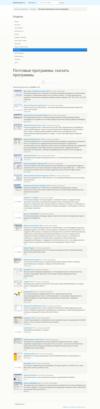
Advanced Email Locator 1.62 (34, 125)
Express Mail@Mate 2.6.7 (32, 383)
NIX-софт (17, 25)
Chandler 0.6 (28, 270)
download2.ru (19, 2)
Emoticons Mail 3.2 (30, 354)
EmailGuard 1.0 (29, 328)
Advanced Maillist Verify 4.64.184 (35, 164)
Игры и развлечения (21, 47)
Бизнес (17, 34)
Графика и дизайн (20, 37)
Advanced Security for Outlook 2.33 (36, 186)
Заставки (17, 44)
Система (17, 59)
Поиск (62, 3)
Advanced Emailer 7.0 (31, 155)
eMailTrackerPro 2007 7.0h (33, 340)
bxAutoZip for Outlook (32, 260)
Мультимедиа (19, 53)
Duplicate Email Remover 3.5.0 (34, 306)
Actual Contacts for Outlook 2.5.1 (35, 105)
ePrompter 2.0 (29, 363)
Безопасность (19, 31)
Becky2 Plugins (29, 248)
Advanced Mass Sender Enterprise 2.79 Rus (39, 176)
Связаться (66, 407)
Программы (32, 3)
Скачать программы (21, 9)
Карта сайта (81, 407)
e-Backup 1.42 (29, 318)
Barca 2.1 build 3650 (31, 214)
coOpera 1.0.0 (28, 282)
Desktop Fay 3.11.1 (30, 292)
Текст (16, 62)
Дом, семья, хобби (20, 40)
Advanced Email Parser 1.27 (33, 139)
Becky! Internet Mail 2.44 (33, 226)
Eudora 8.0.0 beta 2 (30, 375)
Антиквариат (19, 28)
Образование (19, 56)
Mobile (17, 21)
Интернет (33, 9)
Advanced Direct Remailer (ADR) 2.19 (37, 115)
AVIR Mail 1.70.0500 (30, 198)
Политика (73, 407)
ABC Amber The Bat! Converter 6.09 (36, 91)
